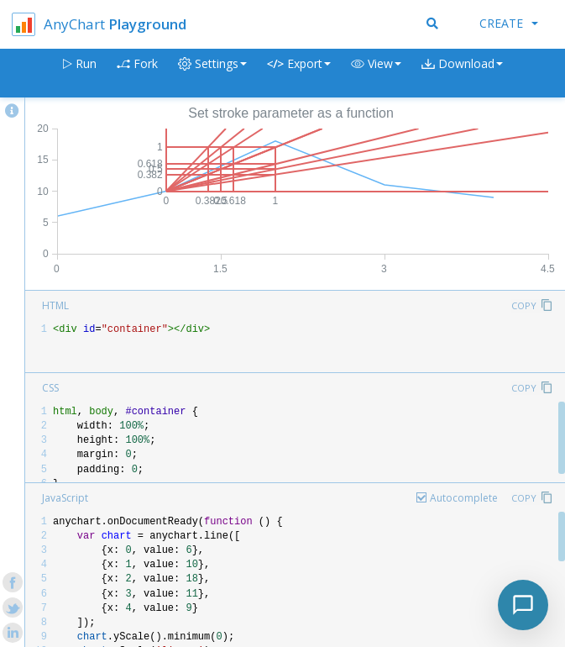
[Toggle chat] (523, 605)
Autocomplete (464, 498)
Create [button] (508, 23)
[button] (376, 73)
